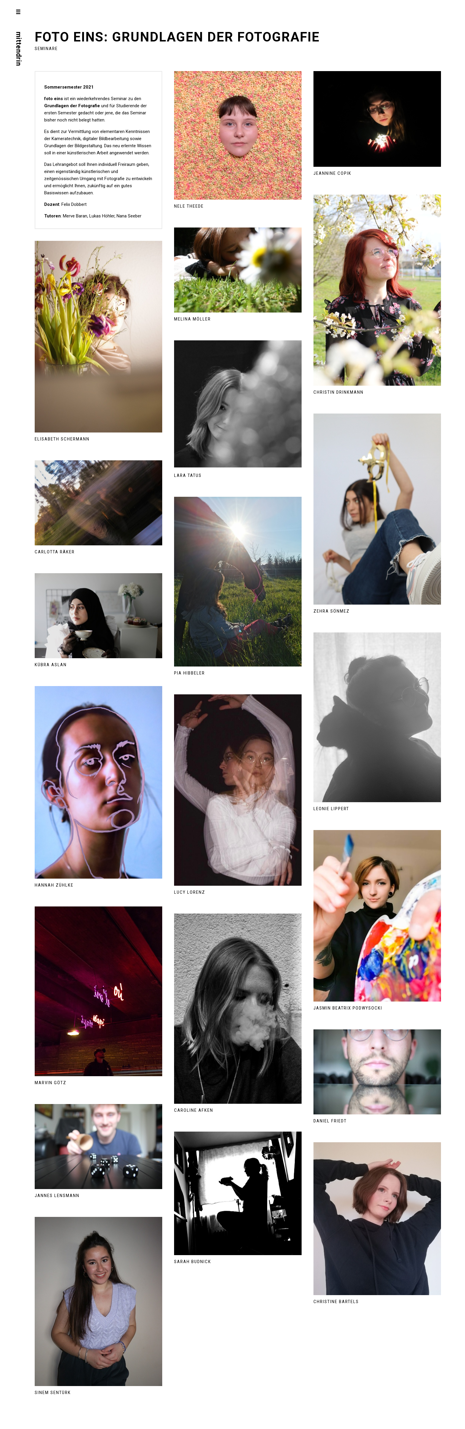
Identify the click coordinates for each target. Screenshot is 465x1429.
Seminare (46, 48)
